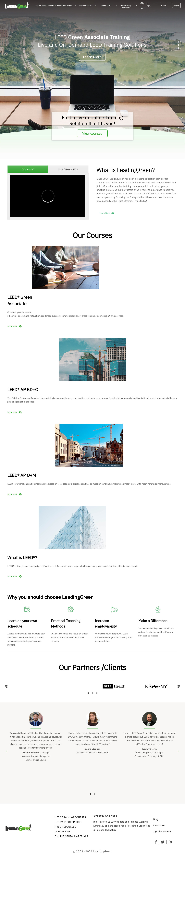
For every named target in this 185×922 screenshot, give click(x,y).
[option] (29, 686)
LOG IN (163, 5)
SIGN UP (176, 5)
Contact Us (105, 5)
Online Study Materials (126, 6)
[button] (6, 686)
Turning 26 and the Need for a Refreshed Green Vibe (121, 825)
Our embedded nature (104, 830)
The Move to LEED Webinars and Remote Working (120, 821)
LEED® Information (64, 5)
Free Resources (85, 5)
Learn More (107, 213)
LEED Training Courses (45, 5)
